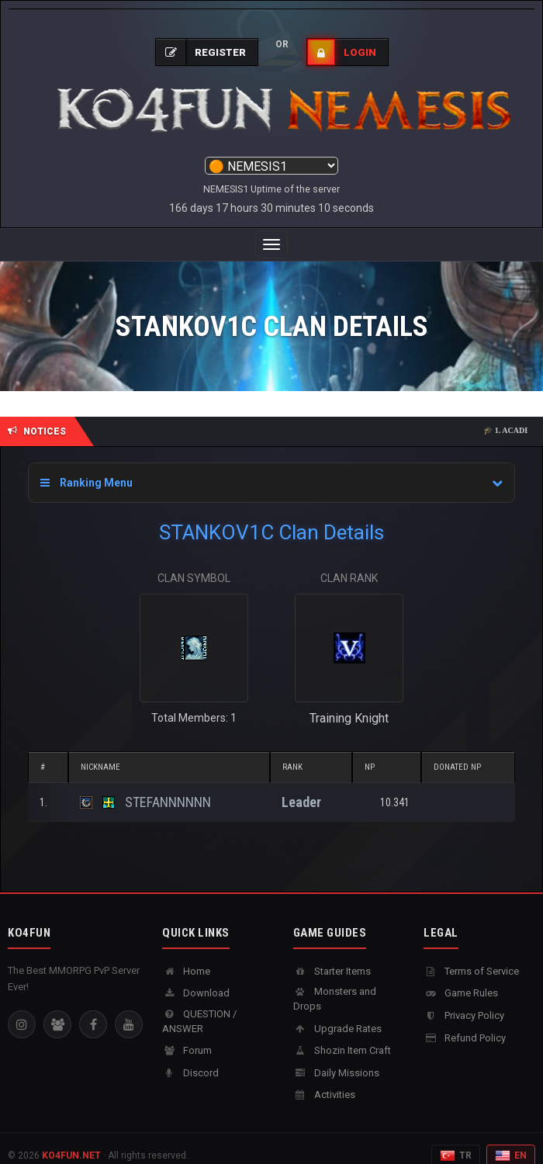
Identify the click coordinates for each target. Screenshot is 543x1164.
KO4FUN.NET (71, 1140)
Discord (190, 1057)
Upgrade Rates (337, 1013)
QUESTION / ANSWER (199, 1006)
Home (186, 955)
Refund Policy (465, 1022)
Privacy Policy (464, 1000)
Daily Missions (336, 1057)
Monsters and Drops (334, 983)
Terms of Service (471, 955)
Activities (324, 1079)
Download (196, 977)
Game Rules (461, 977)
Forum (187, 1035)
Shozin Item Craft (342, 1035)
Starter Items (332, 955)
